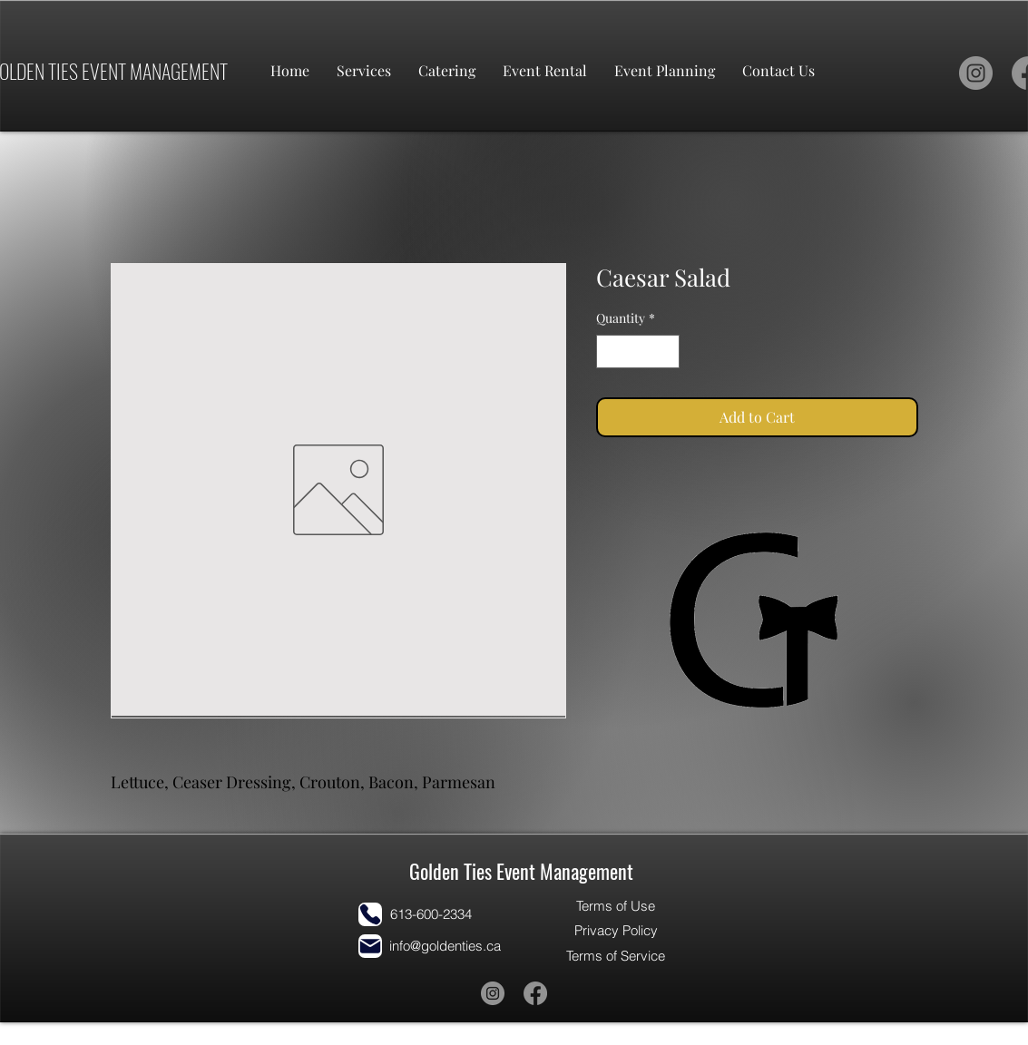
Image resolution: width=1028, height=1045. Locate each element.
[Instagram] (976, 73)
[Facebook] (535, 993)
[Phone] (370, 914)
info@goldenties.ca (445, 945)
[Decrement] (610, 351)
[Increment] (665, 351)
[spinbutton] (638, 351)
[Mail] (370, 946)
